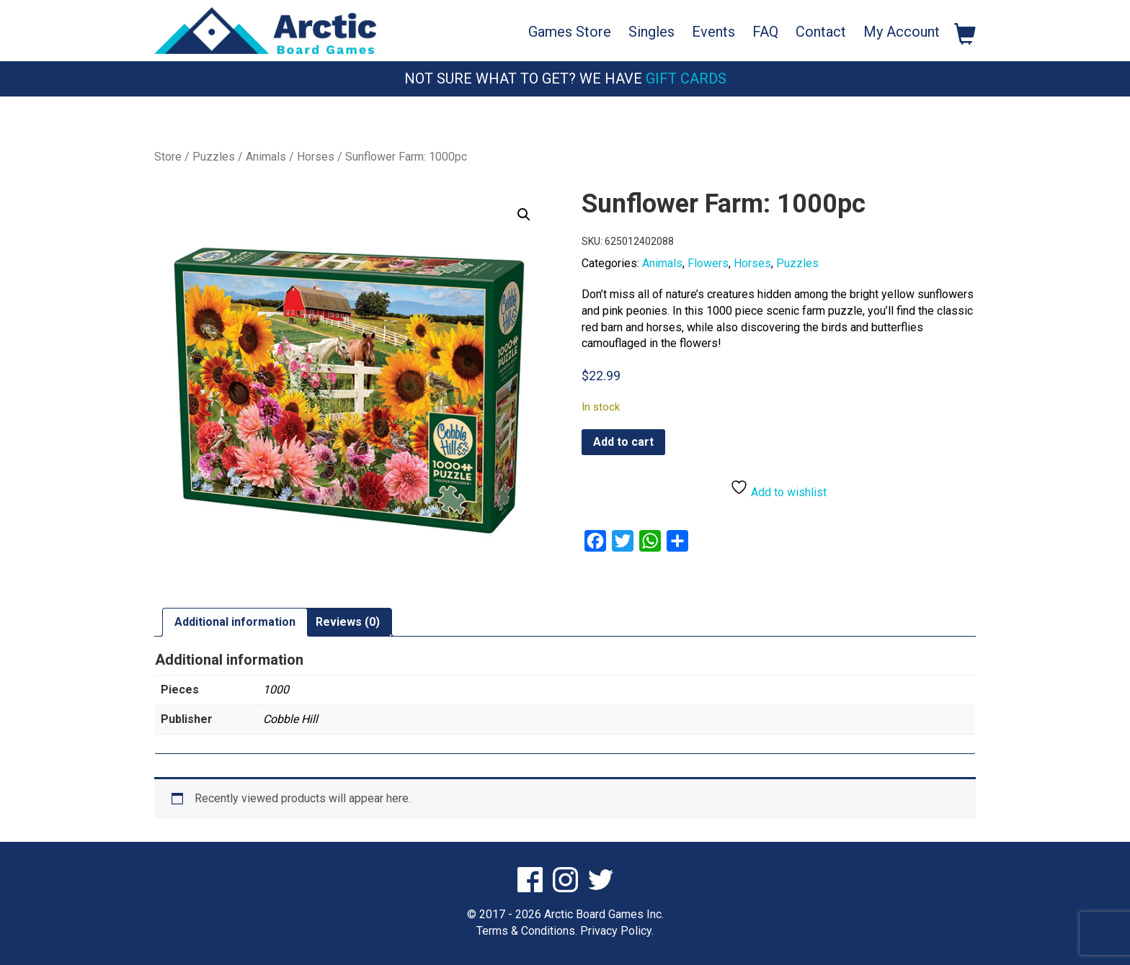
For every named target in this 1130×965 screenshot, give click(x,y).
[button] (524, 215)
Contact (821, 31)
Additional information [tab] (234, 622)
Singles (651, 31)
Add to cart (623, 442)
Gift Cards (686, 78)
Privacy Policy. (617, 931)
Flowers (708, 263)
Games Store (569, 31)
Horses (315, 156)
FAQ (765, 31)
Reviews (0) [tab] (348, 622)
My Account (901, 31)
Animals (266, 156)
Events (713, 31)
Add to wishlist (778, 488)
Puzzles (213, 156)
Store (168, 156)
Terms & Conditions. (526, 931)
